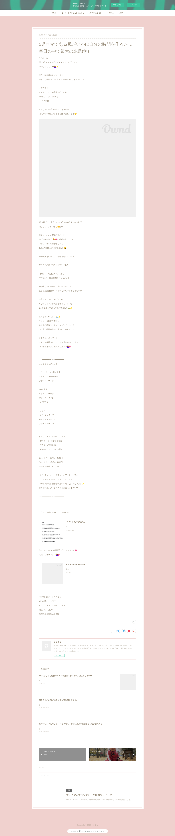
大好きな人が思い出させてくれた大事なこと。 (58, 700)
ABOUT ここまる (95, 13)
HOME (53, 13)
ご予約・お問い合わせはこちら (73, 13)
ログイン (133, 5)
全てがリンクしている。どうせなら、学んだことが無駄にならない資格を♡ (70, 724)
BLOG (121, 13)
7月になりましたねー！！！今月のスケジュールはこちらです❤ (65, 676)
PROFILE (110, 13)
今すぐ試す (117, 5)
